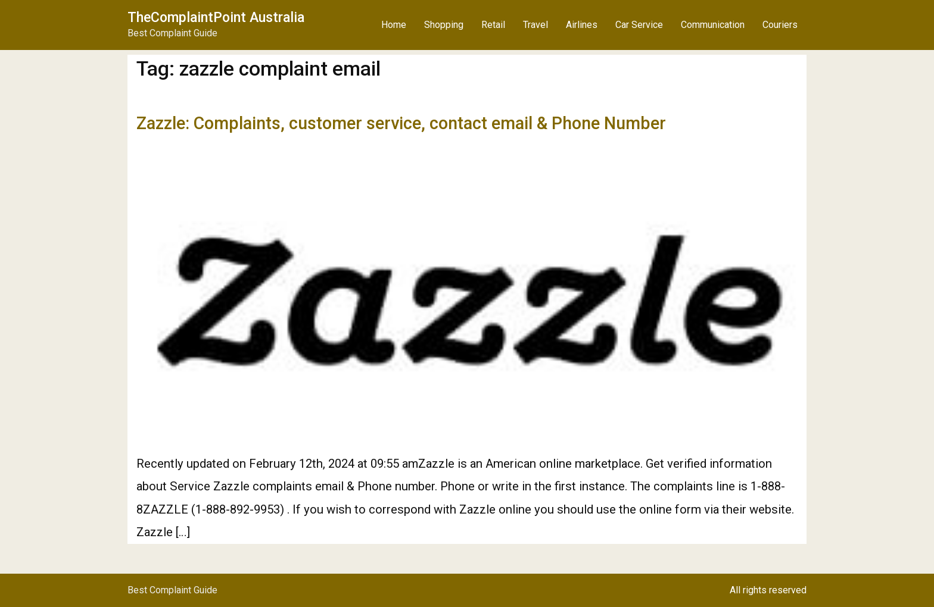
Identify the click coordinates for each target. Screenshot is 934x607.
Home (393, 24)
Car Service (639, 24)
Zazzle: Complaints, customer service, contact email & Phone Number (401, 123)
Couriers (780, 24)
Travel (535, 24)
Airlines (581, 24)
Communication (713, 24)
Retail (493, 24)
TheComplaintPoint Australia (215, 18)
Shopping (443, 24)
